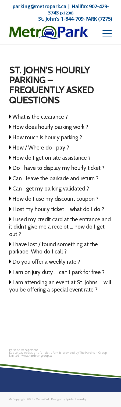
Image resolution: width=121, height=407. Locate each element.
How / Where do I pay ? (40, 147)
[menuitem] (104, 33)
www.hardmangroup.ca (37, 355)
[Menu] (104, 33)
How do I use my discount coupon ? (55, 198)
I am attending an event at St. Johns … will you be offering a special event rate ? (60, 286)
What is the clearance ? (40, 116)
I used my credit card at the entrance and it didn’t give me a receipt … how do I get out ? (60, 226)
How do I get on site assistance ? (51, 157)
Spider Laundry (76, 399)
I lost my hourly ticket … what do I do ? (58, 209)
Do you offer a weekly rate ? (46, 261)
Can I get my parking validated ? (50, 188)
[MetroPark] (50, 33)
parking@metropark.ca (39, 7)
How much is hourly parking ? (47, 137)
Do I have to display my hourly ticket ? (58, 168)
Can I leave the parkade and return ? (55, 178)
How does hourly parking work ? (50, 127)
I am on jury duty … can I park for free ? (58, 272)
